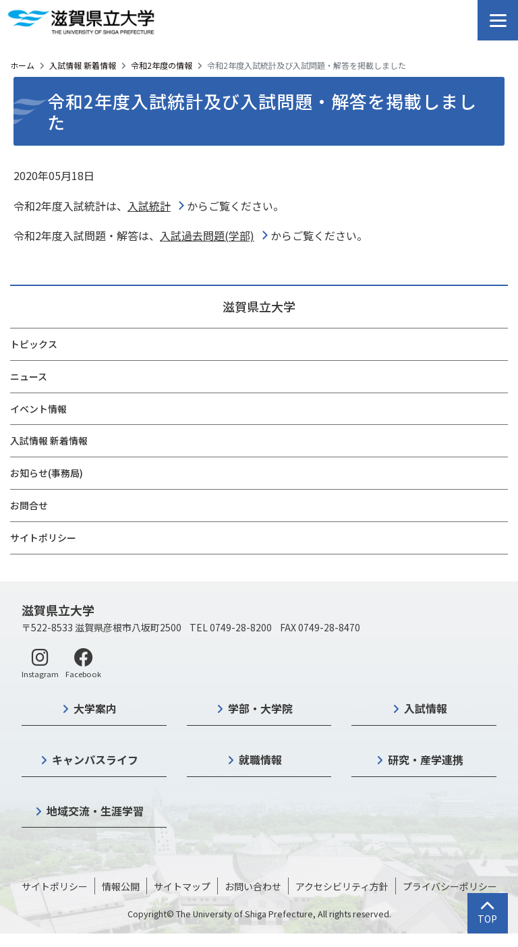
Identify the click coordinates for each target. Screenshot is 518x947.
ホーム (22, 65)
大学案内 (95, 708)
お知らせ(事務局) (46, 473)
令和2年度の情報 (161, 65)
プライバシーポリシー (450, 886)
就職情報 (260, 759)
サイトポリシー (43, 537)
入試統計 (149, 206)
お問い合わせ (253, 886)
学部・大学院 (260, 708)
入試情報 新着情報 (82, 65)
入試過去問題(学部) (207, 235)
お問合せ (29, 505)
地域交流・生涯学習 (95, 811)
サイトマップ (182, 886)
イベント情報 (38, 408)
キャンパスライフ (95, 759)
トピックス (33, 344)
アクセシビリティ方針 (341, 886)
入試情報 (425, 708)
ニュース (28, 376)
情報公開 (121, 886)
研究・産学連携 (425, 759)
